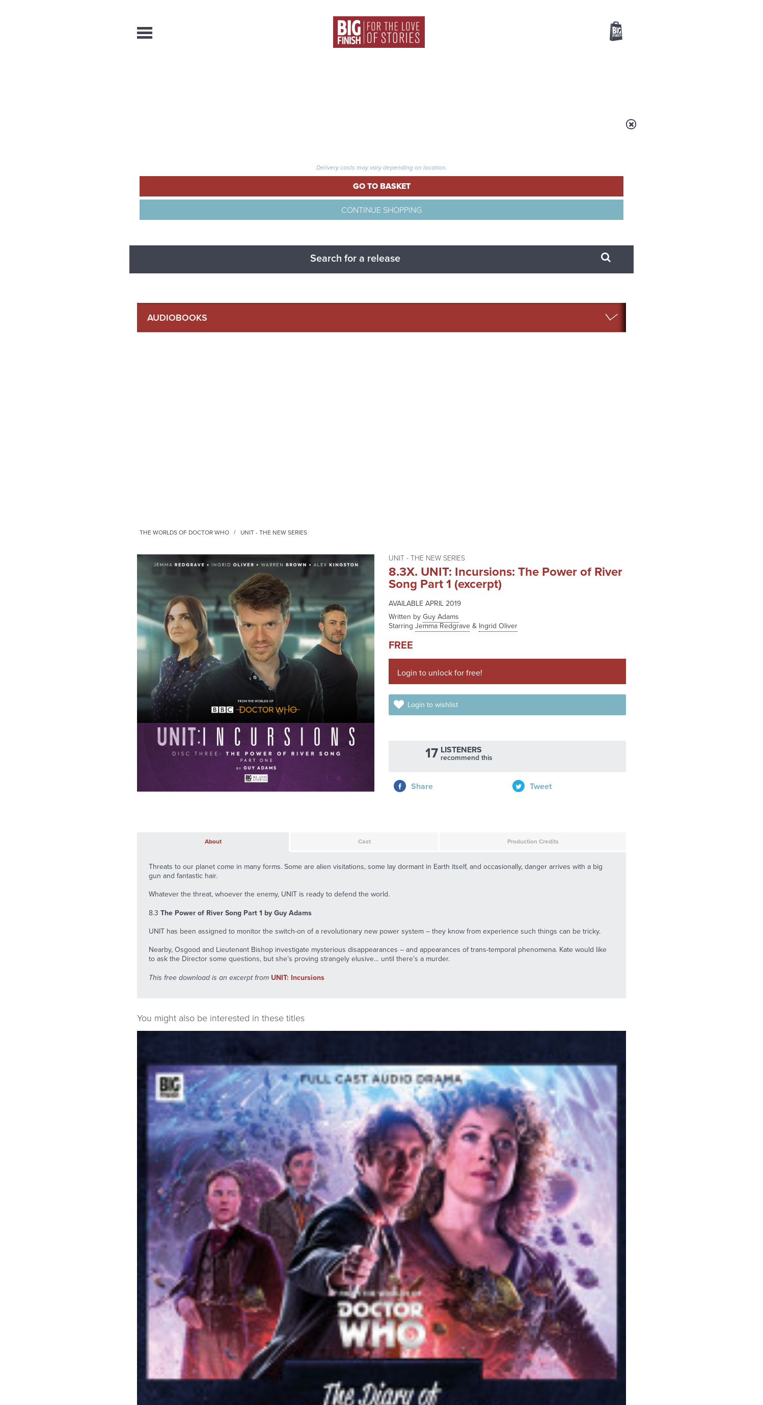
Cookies (310, 1378)
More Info (191, 827)
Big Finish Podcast (494, 930)
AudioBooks (192, 81)
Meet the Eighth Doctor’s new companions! (289, 1147)
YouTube (517, 921)
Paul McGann (223, 777)
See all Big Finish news (574, 1020)
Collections (275, 81)
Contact (604, 81)
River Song (152, 745)
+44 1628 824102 (319, 1291)
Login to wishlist (444, 306)
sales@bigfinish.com (309, 1300)
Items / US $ (562, 32)
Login (570, 7)
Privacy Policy (158, 966)
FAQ (620, 1301)
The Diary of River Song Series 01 (188, 760)
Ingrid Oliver (498, 218)
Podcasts (483, 81)
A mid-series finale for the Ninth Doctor (544, 1147)
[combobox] (534, 58)
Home (196, 130)
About (545, 81)
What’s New (358, 81)
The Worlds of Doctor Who (311, 130)
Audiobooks (235, 130)
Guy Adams (441, 209)
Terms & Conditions (352, 1378)
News (423, 81)
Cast (305, 430)
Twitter (456, 921)
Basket (609, 32)
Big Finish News (184, 1018)
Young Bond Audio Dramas (296, 1038)
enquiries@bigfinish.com (401, 1300)
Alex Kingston (179, 777)
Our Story (613, 1292)
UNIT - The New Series (400, 130)
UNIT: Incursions (297, 572)
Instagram (485, 921)
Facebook (426, 921)
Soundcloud (560, 921)
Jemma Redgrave (442, 218)
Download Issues (602, 1310)
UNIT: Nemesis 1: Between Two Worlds (565, 863)
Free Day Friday (517, 1038)
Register (602, 7)
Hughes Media (190, 1390)
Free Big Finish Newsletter (12, 227)
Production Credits (476, 430)
